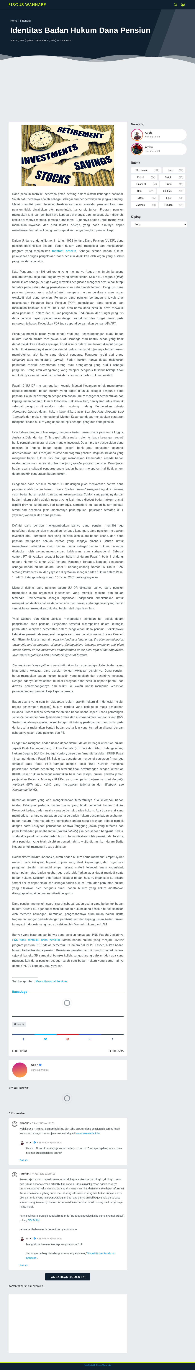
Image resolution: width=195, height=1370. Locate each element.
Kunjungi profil (152, 136)
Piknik (169, 184)
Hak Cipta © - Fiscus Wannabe (97, 1365)
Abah (35, 1065)
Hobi (139, 191)
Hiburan (168, 205)
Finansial (19, 1024)
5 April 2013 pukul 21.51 (43, 1123)
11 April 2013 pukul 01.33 (43, 1174)
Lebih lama (116, 1050)
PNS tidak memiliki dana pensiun (36, 940)
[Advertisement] (98, 91)
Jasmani (140, 205)
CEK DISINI (34, 1220)
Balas (24, 1160)
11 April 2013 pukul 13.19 (50, 1143)
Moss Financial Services (51, 981)
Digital (140, 197)
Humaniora (142, 170)
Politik (168, 177)
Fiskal (140, 177)
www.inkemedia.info (88, 1133)
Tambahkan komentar (68, 1277)
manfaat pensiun (64, 251)
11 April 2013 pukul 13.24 (50, 1239)
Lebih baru (19, 1050)
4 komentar (65, 40)
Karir (170, 170)
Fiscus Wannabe (27, 4)
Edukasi (167, 191)
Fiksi (168, 197)
